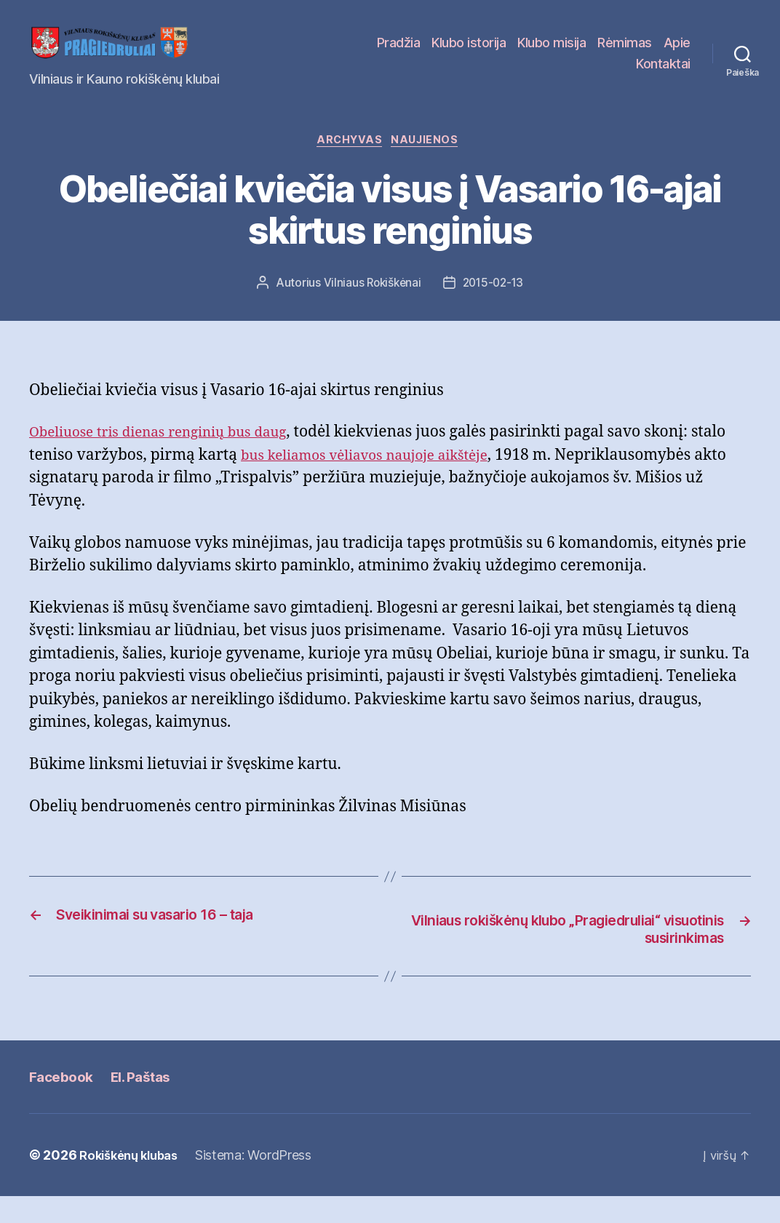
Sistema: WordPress (263, 1182)
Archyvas (348, 164)
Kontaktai (663, 74)
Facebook (63, 1102)
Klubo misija (590, 53)
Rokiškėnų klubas (133, 1182)
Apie (610, 74)
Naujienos (431, 164)
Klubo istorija (507, 53)
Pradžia (437, 53)
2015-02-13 (494, 307)
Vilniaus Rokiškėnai (370, 307)
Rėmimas (663, 53)
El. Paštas (149, 1102)
